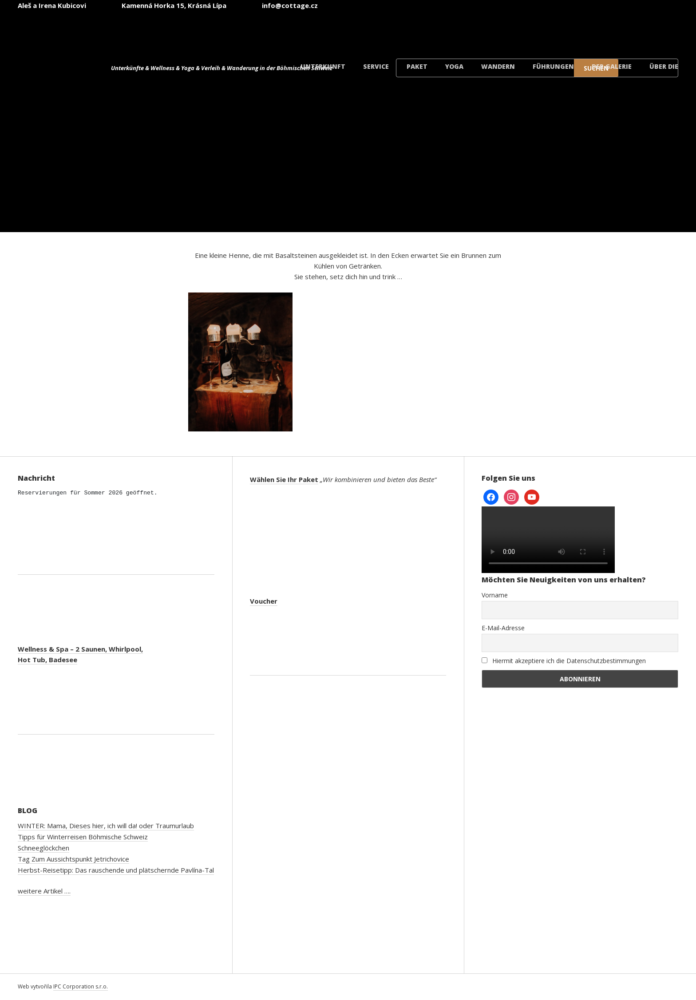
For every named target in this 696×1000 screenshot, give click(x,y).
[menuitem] (435, 30)
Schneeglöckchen (43, 847)
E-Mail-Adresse (503, 628)
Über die (663, 66)
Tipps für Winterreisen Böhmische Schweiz (83, 836)
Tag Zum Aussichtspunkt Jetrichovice (73, 858)
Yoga (454, 66)
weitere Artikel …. (44, 890)
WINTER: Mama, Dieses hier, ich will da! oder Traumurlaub (106, 825)
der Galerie (612, 66)
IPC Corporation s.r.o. (80, 986)
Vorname (495, 595)
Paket (417, 66)
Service (376, 66)
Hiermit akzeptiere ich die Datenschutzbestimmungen (564, 660)
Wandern (498, 66)
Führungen (553, 66)
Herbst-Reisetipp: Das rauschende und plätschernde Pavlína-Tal (116, 870)
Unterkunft (323, 66)
